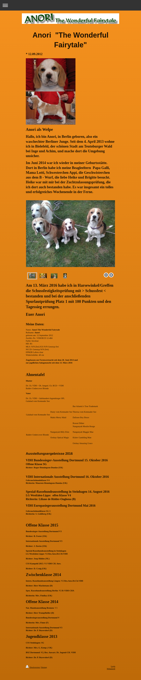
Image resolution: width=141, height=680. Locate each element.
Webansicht (111, 669)
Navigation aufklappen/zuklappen (70, 5)
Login (113, 666)
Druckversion (33, 667)
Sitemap (44, 667)
